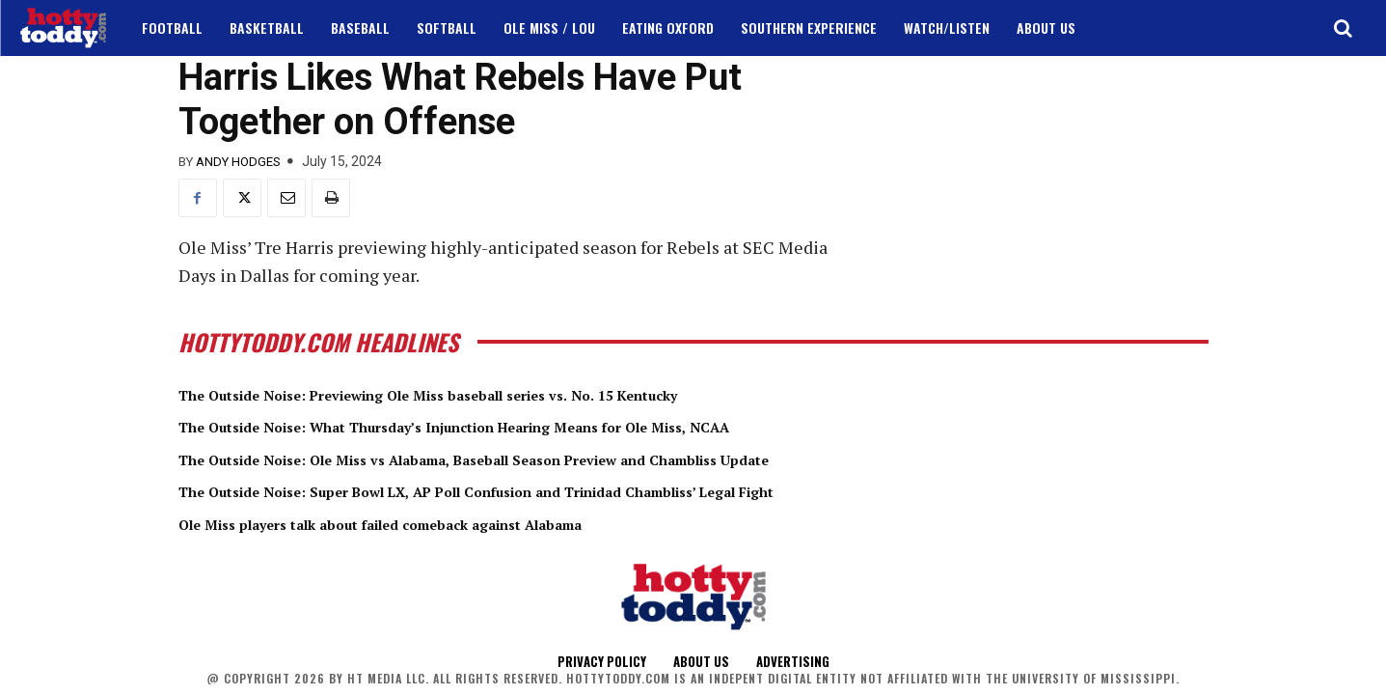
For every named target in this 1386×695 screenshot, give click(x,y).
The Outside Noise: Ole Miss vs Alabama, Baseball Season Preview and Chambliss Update (561, 458)
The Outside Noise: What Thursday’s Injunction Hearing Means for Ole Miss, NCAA (536, 425)
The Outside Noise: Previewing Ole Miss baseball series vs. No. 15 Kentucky (499, 393)
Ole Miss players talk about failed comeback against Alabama (443, 523)
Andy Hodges (238, 161)
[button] (1342, 28)
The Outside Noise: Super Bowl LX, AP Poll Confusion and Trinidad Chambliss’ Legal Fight (565, 490)
